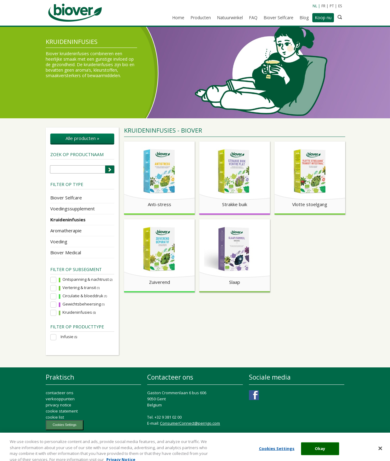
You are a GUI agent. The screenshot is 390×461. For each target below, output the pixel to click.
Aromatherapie (66, 230)
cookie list (55, 417)
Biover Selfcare (66, 198)
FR (323, 6)
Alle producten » (82, 138)
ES (340, 6)
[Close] (380, 452)
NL (315, 6)
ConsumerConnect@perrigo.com (190, 423)
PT (332, 6)
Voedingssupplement (72, 208)
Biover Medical (65, 252)
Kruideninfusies (68, 219)
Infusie (69, 337)
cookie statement (62, 411)
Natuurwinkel (230, 17)
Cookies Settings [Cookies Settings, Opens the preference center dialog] (277, 452)
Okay (320, 452)
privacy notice (58, 405)
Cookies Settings (64, 425)
